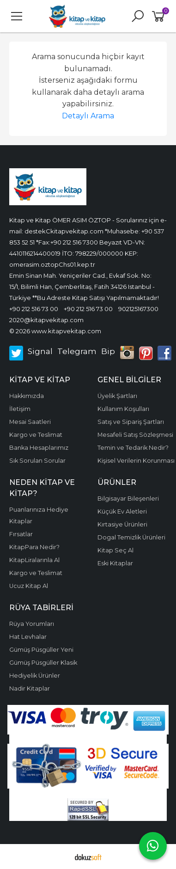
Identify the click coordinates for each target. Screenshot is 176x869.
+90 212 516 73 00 (33, 308)
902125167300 (138, 308)
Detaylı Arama (88, 115)
